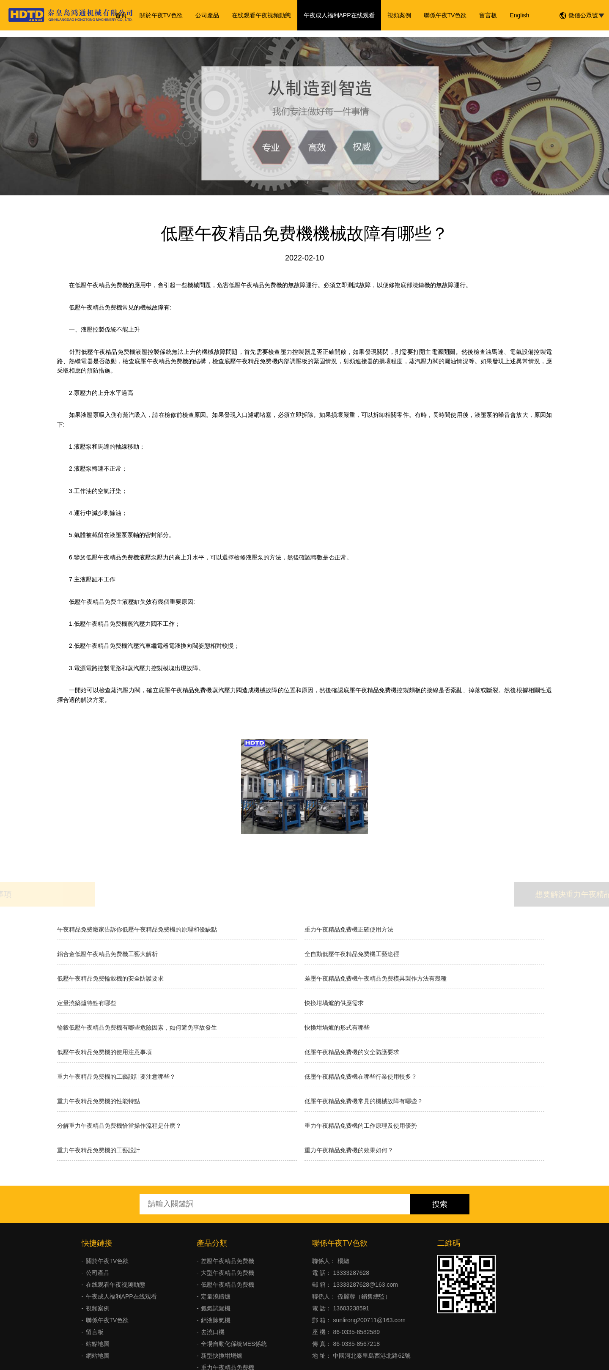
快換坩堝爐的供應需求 (334, 1003)
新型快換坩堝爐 (221, 1355)
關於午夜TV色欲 (161, 15)
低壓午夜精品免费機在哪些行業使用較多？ (360, 1076)
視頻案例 (399, 15)
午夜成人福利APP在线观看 (339, 15)
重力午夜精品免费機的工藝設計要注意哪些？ (116, 1076)
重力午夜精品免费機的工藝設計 (98, 1150)
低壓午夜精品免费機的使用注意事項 (104, 1052)
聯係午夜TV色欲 (445, 15)
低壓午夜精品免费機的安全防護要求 (351, 1052)
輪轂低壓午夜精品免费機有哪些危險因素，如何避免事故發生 (137, 1027)
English (519, 15)
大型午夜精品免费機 (227, 1272)
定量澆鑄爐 (215, 1296)
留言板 (488, 15)
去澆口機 (213, 1332)
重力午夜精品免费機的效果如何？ (348, 1150)
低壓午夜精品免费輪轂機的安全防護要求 (110, 978)
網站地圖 (98, 1355)
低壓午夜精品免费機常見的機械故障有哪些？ (363, 1101)
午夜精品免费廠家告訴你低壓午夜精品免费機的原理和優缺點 (137, 929)
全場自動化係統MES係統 (234, 1343)
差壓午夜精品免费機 (227, 1261)
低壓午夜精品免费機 (227, 1284)
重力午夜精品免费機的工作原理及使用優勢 (360, 1125)
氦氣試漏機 (215, 1308)
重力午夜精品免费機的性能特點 (98, 1101)
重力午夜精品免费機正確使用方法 (348, 929)
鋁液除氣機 (215, 1320)
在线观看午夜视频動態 (261, 15)
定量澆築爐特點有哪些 (86, 1003)
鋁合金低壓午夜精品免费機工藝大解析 (107, 954)
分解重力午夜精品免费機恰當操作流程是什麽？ (119, 1125)
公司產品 (207, 15)
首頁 (121, 15)
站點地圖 (98, 1343)
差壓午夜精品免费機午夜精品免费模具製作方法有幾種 (375, 978)
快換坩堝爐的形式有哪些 (337, 1027)
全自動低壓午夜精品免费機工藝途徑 (351, 954)
